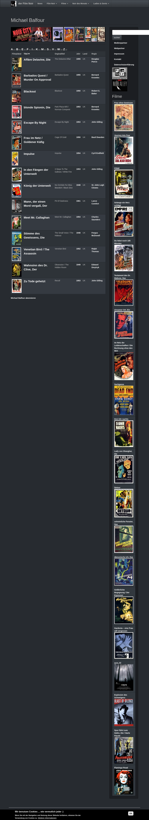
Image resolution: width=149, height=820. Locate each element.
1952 (78, 249)
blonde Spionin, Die (37, 107)
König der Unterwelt (37, 185)
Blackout (30, 91)
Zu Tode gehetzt (34, 281)
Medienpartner (120, 43)
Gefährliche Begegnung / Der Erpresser (121, 592)
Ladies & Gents (101, 3)
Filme (64, 3)
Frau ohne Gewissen (123, 103)
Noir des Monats (80, 3)
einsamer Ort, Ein (122, 310)
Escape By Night (35, 122)
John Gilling (97, 122)
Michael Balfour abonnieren (23, 298)
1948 (78, 185)
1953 (78, 107)
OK (130, 813)
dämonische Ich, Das (123, 557)
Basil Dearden (98, 137)
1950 (78, 91)
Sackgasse (119, 384)
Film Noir (52, 3)
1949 (78, 265)
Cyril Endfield (98, 153)
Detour (117, 487)
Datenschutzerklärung (124, 65)
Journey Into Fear (122, 135)
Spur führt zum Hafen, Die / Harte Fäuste (122, 733)
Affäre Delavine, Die (37, 59)
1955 (78, 59)
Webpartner (119, 48)
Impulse (29, 153)
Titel (27, 54)
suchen (117, 37)
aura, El (117, 663)
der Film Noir (25, 3)
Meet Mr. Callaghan (36, 217)
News (40, 3)
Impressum (119, 54)
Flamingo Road (121, 768)
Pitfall (116, 168)
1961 (78, 201)
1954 (78, 153)
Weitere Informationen (47, 818)
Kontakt (117, 59)
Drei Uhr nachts (121, 419)
